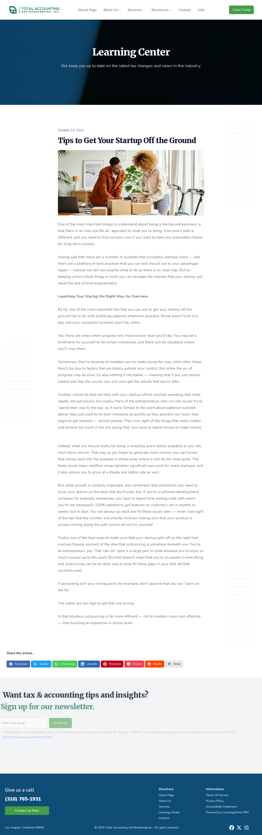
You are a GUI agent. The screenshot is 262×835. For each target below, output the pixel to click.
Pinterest (112, 664)
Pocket (134, 664)
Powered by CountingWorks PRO (227, 812)
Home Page (166, 795)
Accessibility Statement (221, 807)
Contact (164, 818)
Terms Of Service (217, 795)
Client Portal (241, 10)
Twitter (41, 664)
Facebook (18, 664)
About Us (165, 801)
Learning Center (169, 812)
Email (174, 664)
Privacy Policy (34, 737)
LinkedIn (89, 664)
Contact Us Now (27, 810)
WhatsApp (65, 664)
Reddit (155, 664)
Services (164, 807)
